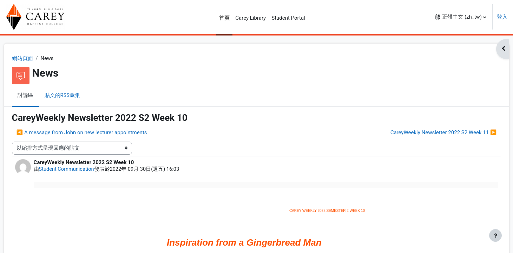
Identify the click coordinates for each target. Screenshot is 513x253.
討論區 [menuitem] (38, 96)
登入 (502, 17)
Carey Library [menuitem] (250, 18)
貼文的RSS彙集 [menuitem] (75, 96)
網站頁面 (35, 59)
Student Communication (80, 170)
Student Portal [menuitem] (288, 18)
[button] (460, 17)
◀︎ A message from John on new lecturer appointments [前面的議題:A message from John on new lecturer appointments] (94, 133)
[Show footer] (495, 235)
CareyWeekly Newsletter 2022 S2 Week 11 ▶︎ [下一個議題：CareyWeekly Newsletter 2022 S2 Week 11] (430, 133)
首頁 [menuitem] (224, 18)
